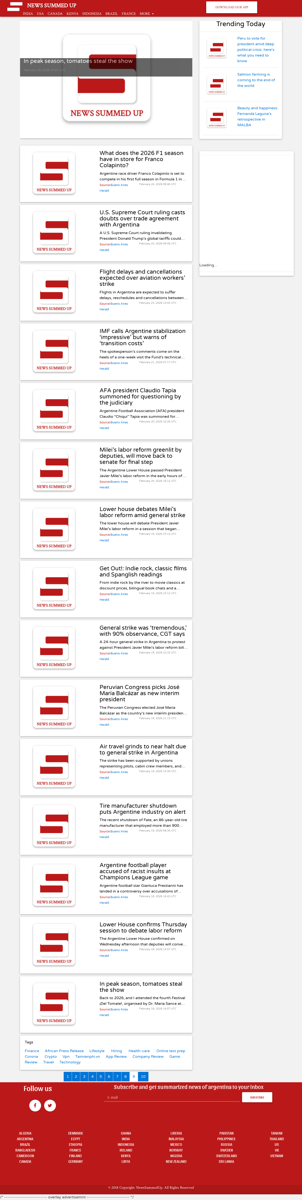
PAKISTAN (226, 1133)
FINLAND (75, 1155)
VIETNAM (276, 1155)
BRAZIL (111, 13)
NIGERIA (176, 1155)
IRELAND (126, 1150)
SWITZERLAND (226, 1155)
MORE (145, 13)
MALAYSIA (176, 1138)
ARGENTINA (25, 1138)
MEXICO (176, 1144)
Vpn (66, 1056)
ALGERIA (25, 1133)
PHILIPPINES (226, 1138)
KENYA (73, 13)
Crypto (51, 1056)
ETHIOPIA (75, 1144)
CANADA (55, 13)
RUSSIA (226, 1144)
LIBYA (126, 1161)
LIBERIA (176, 1133)
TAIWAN (276, 1133)
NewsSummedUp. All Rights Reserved (165, 1187)
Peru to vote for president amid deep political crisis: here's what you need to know (255, 49)
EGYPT (75, 1138)
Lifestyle (97, 1051)
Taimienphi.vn (87, 1056)
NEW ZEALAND (176, 1161)
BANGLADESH (25, 1150)
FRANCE (129, 13)
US (277, 1144)
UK (277, 1150)
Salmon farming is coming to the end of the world (256, 80)
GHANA (126, 1133)
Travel (48, 1062)
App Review (116, 1056)
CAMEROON (25, 1155)
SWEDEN (226, 1150)
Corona (31, 1056)
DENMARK (75, 1133)
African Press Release (64, 1051)
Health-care (139, 1051)
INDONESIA (92, 13)
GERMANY (75, 1161)
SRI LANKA (226, 1161)
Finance (32, 1051)
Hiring (116, 1051)
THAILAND (277, 1138)
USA (40, 13)
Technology (70, 1062)
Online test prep (170, 1051)
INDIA (28, 13)
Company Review (148, 1056)
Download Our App (231, 7)
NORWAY (176, 1150)
